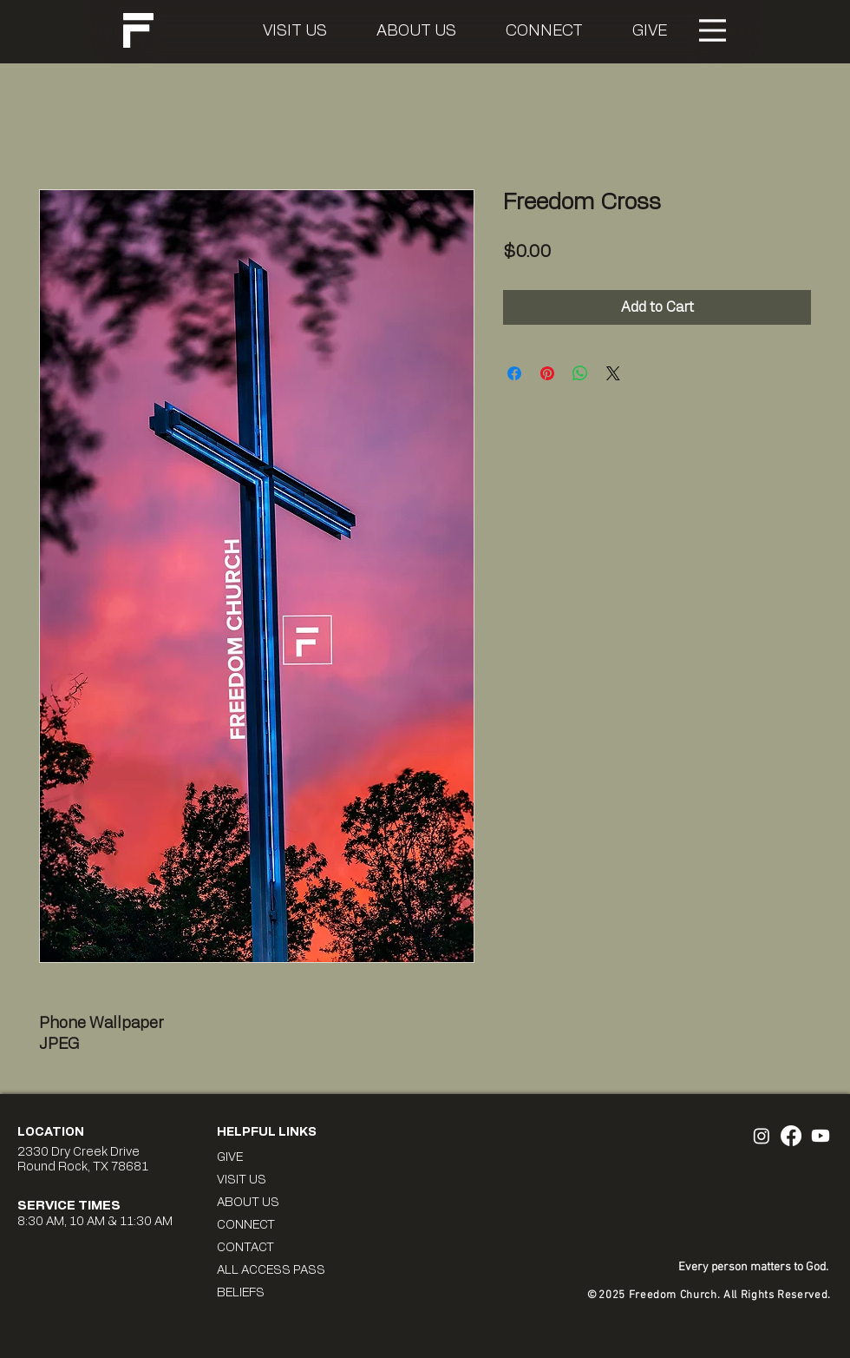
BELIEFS (241, 1293)
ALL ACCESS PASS (271, 1270)
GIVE (230, 1157)
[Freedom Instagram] (761, 1135)
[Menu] (712, 30)
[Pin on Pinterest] (547, 373)
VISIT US (241, 1180)
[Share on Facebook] (514, 373)
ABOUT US (248, 1202)
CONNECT (246, 1225)
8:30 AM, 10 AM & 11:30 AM (95, 1222)
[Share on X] (613, 373)
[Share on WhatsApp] (580, 373)
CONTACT (245, 1248)
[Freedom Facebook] (791, 1135)
